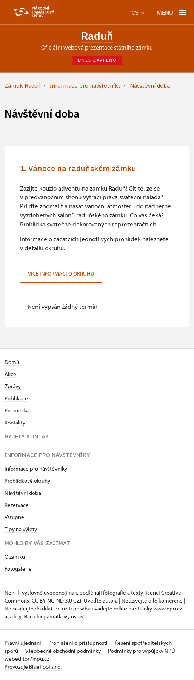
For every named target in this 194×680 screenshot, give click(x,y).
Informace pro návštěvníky (36, 468)
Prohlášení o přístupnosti (78, 643)
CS (138, 12)
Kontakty (15, 422)
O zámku (15, 557)
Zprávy (13, 386)
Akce (10, 374)
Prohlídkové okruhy (27, 481)
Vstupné (14, 517)
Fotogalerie (18, 569)
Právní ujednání (23, 643)
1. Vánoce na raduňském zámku (79, 169)
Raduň (97, 36)
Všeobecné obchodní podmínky (63, 651)
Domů (12, 362)
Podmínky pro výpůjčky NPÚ (141, 651)
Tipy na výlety (21, 529)
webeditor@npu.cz (27, 659)
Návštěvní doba (23, 493)
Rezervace (17, 505)
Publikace (16, 398)
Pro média (17, 410)
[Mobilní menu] (172, 12)
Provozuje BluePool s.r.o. (33, 667)
